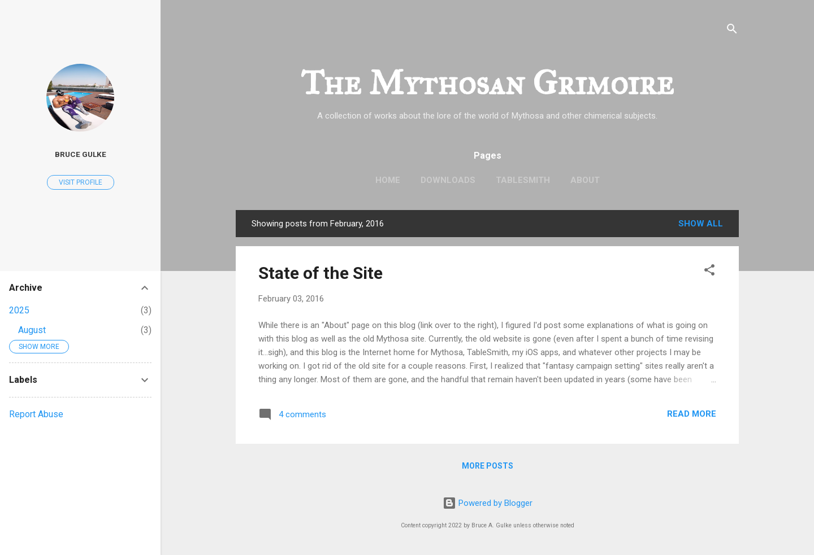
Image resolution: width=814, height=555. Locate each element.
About (585, 180)
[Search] (732, 31)
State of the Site (320, 273)
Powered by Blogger (487, 503)
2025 (19, 310)
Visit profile (80, 182)
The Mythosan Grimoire (487, 82)
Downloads (448, 180)
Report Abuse (36, 414)
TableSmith (523, 180)
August (32, 330)
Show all (700, 223)
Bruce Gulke (80, 154)
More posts (487, 465)
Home (387, 180)
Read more (691, 414)
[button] (709, 272)
